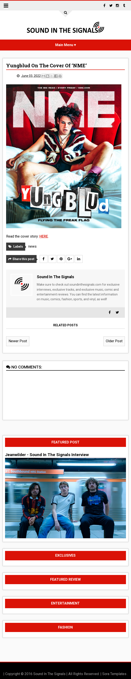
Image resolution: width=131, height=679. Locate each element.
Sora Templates (114, 674)
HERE (43, 236)
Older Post (114, 341)
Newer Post (18, 341)
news (32, 246)
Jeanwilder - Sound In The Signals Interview (47, 454)
